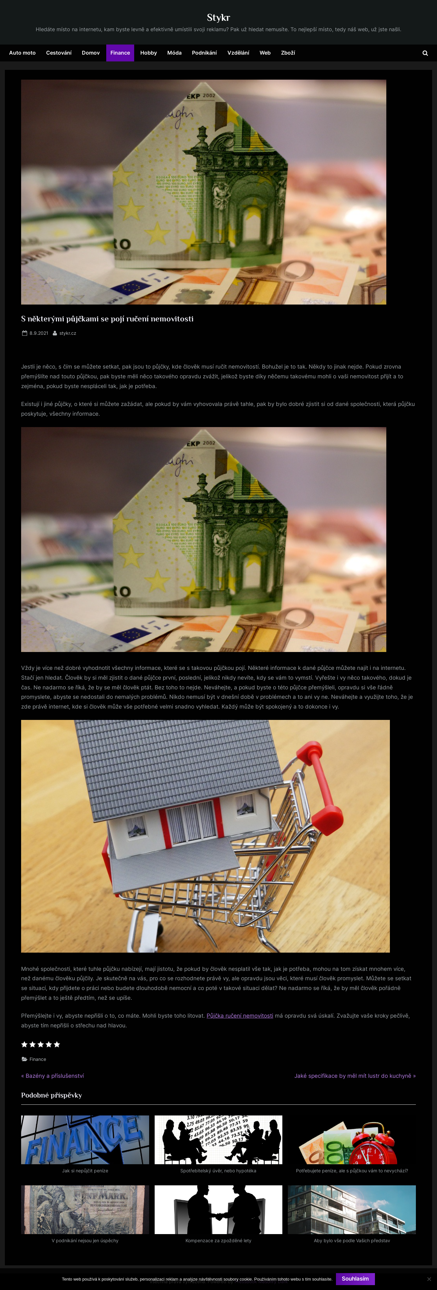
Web (265, 52)
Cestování (58, 52)
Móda (174, 52)
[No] (429, 1279)
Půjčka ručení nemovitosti (240, 1015)
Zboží (288, 52)
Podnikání (204, 52)
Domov (91, 52)
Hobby (148, 52)
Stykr (218, 17)
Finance (120, 52)
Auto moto (22, 52)
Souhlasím (355, 1279)
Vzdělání (238, 52)
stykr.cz (67, 332)
